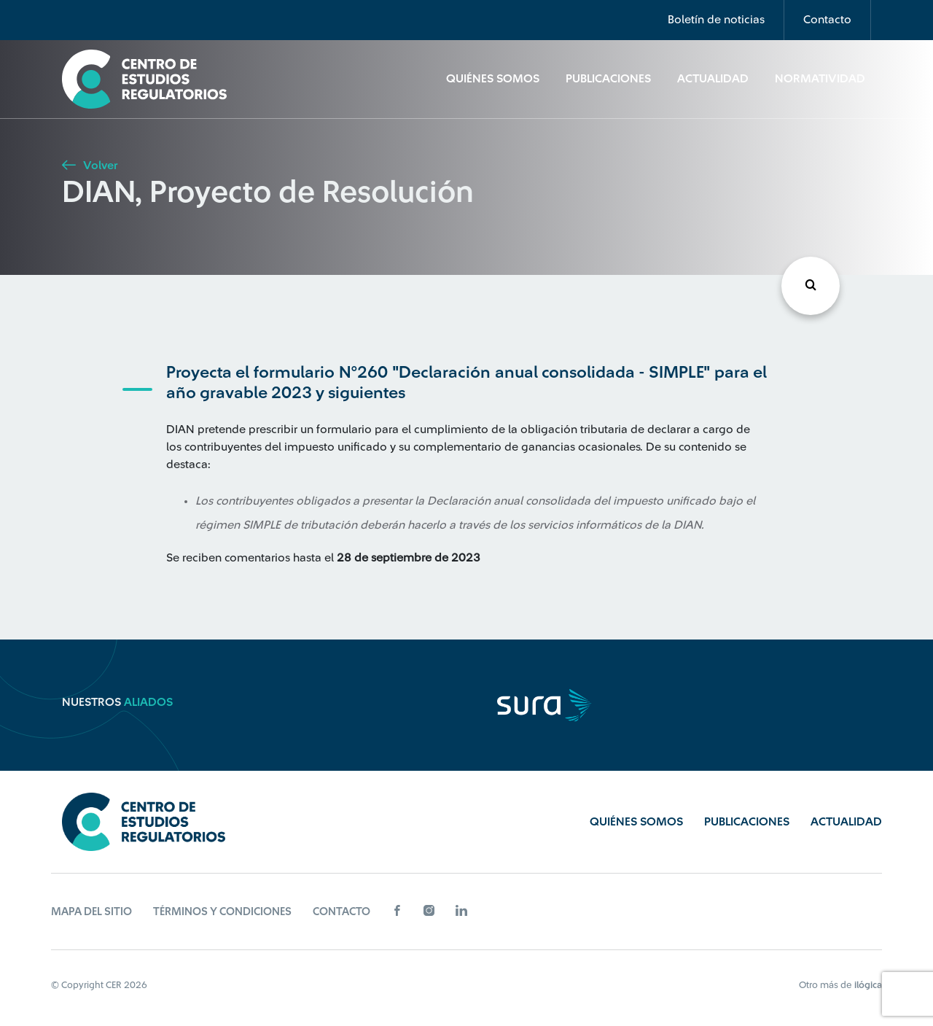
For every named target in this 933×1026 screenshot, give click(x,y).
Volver (89, 165)
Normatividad (820, 79)
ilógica (868, 985)
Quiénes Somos (492, 79)
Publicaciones (608, 79)
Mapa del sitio (91, 911)
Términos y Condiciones (222, 911)
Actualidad (713, 79)
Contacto (827, 20)
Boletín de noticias (716, 20)
